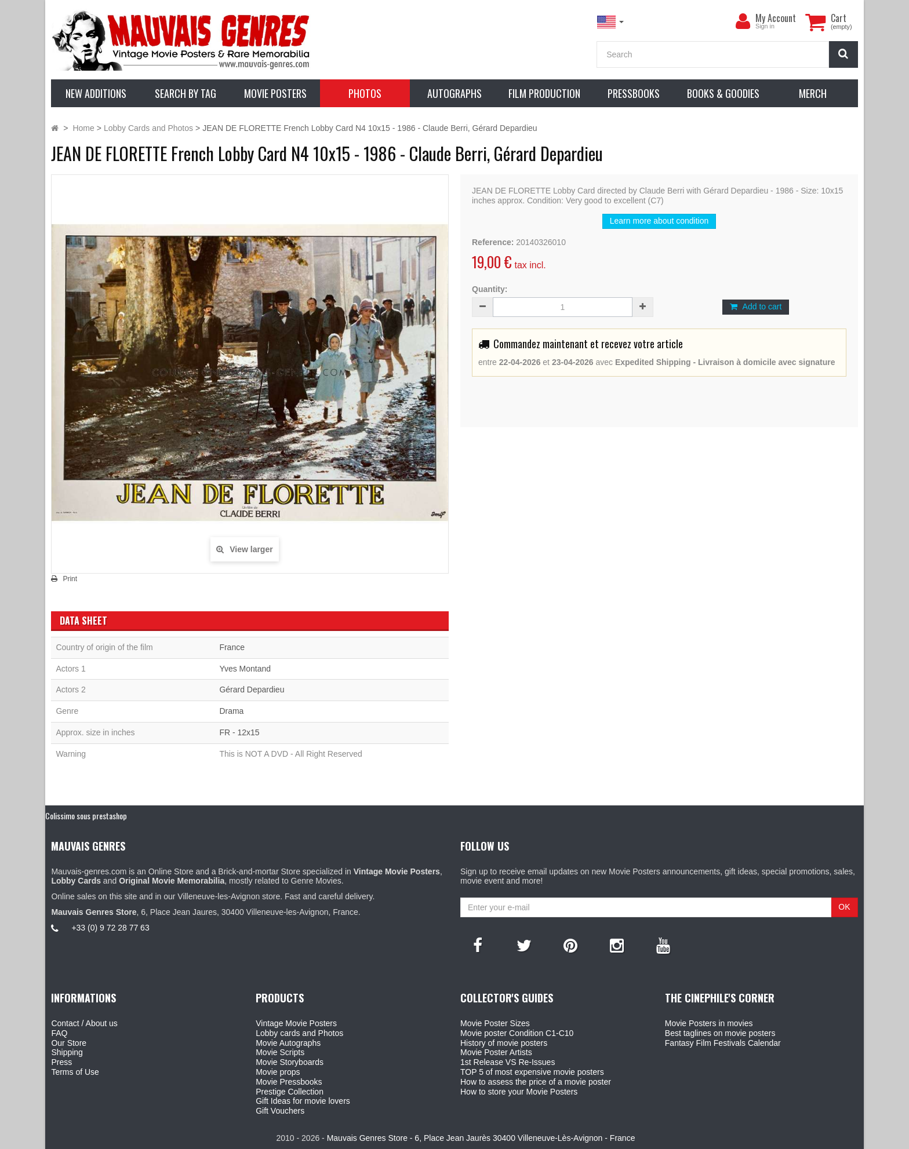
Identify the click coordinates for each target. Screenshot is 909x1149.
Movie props (278, 1072)
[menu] (742, 21)
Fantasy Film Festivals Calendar (723, 1043)
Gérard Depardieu (251, 689)
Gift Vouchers (280, 1110)
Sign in (765, 26)
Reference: (493, 242)
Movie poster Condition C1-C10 (516, 1033)
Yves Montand (245, 668)
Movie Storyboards (289, 1062)
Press (61, 1062)
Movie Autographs (288, 1043)
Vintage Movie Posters (296, 1023)
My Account (775, 18)
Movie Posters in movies (709, 1023)
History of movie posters (503, 1043)
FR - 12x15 (239, 732)
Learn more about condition (659, 220)
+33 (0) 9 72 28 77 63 (110, 927)
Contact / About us (84, 1023)
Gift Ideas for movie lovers (303, 1101)
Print (70, 579)
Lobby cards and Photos (299, 1033)
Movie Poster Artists (496, 1052)
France (232, 647)
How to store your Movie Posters (518, 1091)
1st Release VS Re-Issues (507, 1062)
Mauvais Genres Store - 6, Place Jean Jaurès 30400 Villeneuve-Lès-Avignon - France (481, 1138)
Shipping (67, 1052)
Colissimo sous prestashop (86, 815)
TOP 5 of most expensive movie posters (532, 1072)
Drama (231, 711)
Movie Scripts (280, 1052)
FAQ (59, 1033)
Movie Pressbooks (289, 1081)
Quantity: (489, 289)
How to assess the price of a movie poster (535, 1081)
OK (844, 906)
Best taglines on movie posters (720, 1033)
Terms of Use (75, 1072)
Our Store (68, 1043)
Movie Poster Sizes (495, 1023)
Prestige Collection (289, 1091)
